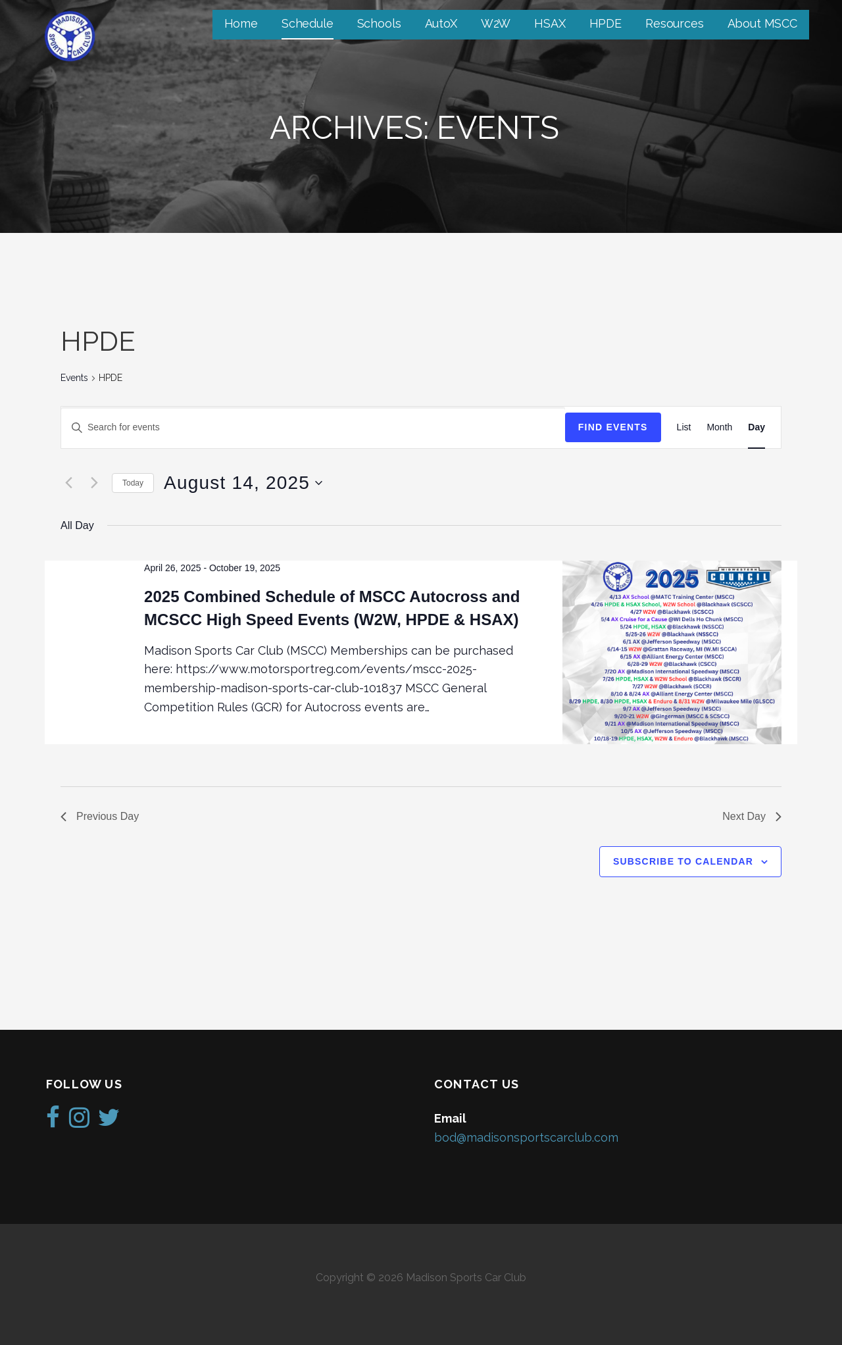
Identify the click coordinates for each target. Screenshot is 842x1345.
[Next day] (94, 483)
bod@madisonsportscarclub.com (526, 1137)
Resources (674, 23)
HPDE (605, 23)
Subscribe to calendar (683, 861)
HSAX (549, 23)
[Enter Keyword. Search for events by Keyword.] (313, 427)
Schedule (308, 23)
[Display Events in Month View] (719, 427)
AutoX (441, 23)
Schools (379, 23)
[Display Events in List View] (684, 427)
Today (132, 483)
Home (241, 23)
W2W (496, 23)
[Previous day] (68, 483)
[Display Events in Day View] (756, 427)
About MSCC (762, 23)
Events (74, 377)
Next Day (751, 816)
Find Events (613, 427)
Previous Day (100, 816)
